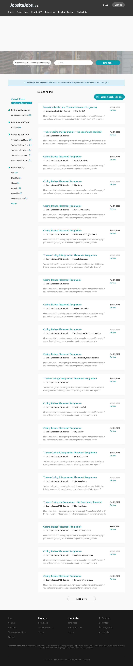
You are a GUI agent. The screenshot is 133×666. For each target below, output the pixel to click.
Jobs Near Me (40, 645)
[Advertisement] (66, 33)
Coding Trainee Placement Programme (62, 156)
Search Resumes (45, 627)
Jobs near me (88, 647)
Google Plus (107, 627)
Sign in (106, 5)
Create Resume (75, 627)
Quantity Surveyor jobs (68, 645)
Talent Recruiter (118, 645)
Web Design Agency (82, 659)
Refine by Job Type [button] (20, 122)
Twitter (105, 622)
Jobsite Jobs (58, 659)
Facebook (106, 618)
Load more (81, 598)
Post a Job (43, 622)
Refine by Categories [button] (20, 110)
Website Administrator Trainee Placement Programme (70, 107)
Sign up (118, 5)
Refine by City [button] (17, 167)
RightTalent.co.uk (53, 645)
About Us (12, 627)
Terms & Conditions (17, 632)
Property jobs (62, 647)
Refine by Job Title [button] (20, 134)
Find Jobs (107, 63)
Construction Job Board (48, 647)
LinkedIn (105, 632)
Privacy (11, 636)
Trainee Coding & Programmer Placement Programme (70, 255)
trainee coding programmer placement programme (22, 102)
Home (11, 618)
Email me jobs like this (111, 96)
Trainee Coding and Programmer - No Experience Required (72, 131)
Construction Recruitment (103, 645)
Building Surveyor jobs (84, 645)
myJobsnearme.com (75, 647)
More (13, 203)
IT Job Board (30, 645)
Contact (11, 622)
